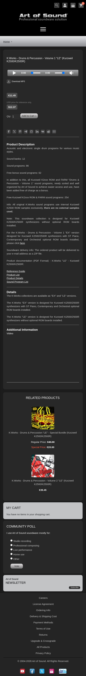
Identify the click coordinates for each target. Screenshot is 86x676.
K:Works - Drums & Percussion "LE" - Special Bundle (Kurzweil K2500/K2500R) (43, 434)
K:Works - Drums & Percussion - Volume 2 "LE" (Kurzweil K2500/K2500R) (43, 482)
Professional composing (26, 545)
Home (6, 41)
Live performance (22, 550)
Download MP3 (16, 81)
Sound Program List (17, 281)
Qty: (9, 116)
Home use (18, 554)
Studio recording (22, 541)
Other (16, 559)
